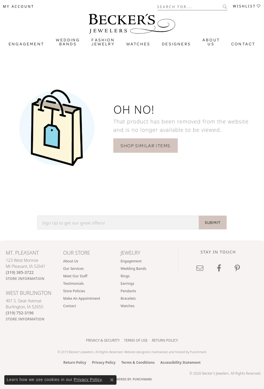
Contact (243, 44)
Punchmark (198, 352)
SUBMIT (213, 222)
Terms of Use (136, 340)
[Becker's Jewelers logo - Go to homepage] (132, 22)
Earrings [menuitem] (127, 283)
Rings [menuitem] (125, 276)
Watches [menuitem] (127, 305)
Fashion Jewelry (102, 42)
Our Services (73, 268)
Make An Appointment (81, 298)
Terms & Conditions (138, 362)
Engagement (26, 44)
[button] (18, 6)
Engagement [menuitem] (130, 261)
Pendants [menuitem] (128, 291)
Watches (138, 44)
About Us (211, 42)
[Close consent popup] (112, 380)
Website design (135, 352)
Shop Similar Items (145, 145)
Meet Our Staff (75, 276)
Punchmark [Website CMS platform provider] (142, 379)
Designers (176, 44)
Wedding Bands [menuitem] (133, 268)
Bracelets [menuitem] (128, 298)
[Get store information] (25, 278)
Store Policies (74, 291)
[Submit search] (225, 6)
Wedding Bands (68, 42)
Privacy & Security (103, 340)
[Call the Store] (20, 272)
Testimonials (73, 283)
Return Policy (165, 340)
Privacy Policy (104, 362)
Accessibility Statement (180, 362)
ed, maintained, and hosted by (168, 352)
